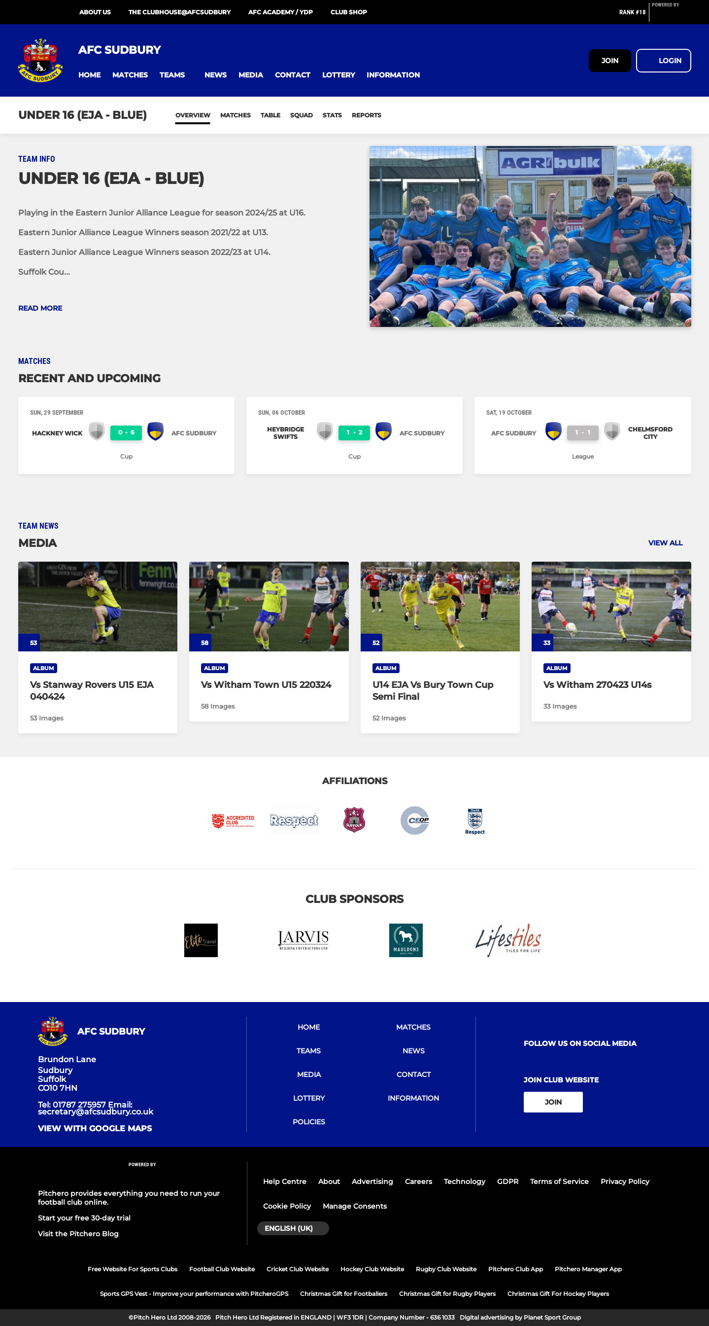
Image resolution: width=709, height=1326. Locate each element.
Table (270, 115)
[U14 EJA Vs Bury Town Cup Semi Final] (440, 606)
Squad (301, 115)
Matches (235, 115)
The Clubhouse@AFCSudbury (180, 12)
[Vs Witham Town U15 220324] (269, 606)
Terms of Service (559, 1181)
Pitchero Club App (515, 1269)
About (329, 1181)
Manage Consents (355, 1206)
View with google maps (95, 1128)
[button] (89, 75)
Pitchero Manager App (588, 1269)
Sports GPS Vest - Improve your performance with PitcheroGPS (194, 1293)
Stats (332, 115)
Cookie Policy (287, 1206)
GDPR (507, 1181)
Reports (366, 115)
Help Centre (284, 1181)
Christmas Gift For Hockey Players (558, 1293)
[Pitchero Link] (671, 16)
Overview (192, 115)
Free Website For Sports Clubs (132, 1269)
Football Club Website (222, 1269)
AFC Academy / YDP (280, 12)
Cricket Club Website (298, 1269)
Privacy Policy (625, 1181)
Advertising (372, 1181)
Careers (418, 1181)
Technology (464, 1181)
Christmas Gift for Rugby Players (447, 1293)
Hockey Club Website (372, 1269)
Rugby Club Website (446, 1269)
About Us (95, 12)
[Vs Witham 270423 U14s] (611, 606)
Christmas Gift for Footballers (343, 1293)
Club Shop (349, 12)
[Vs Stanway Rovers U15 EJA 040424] (98, 606)
